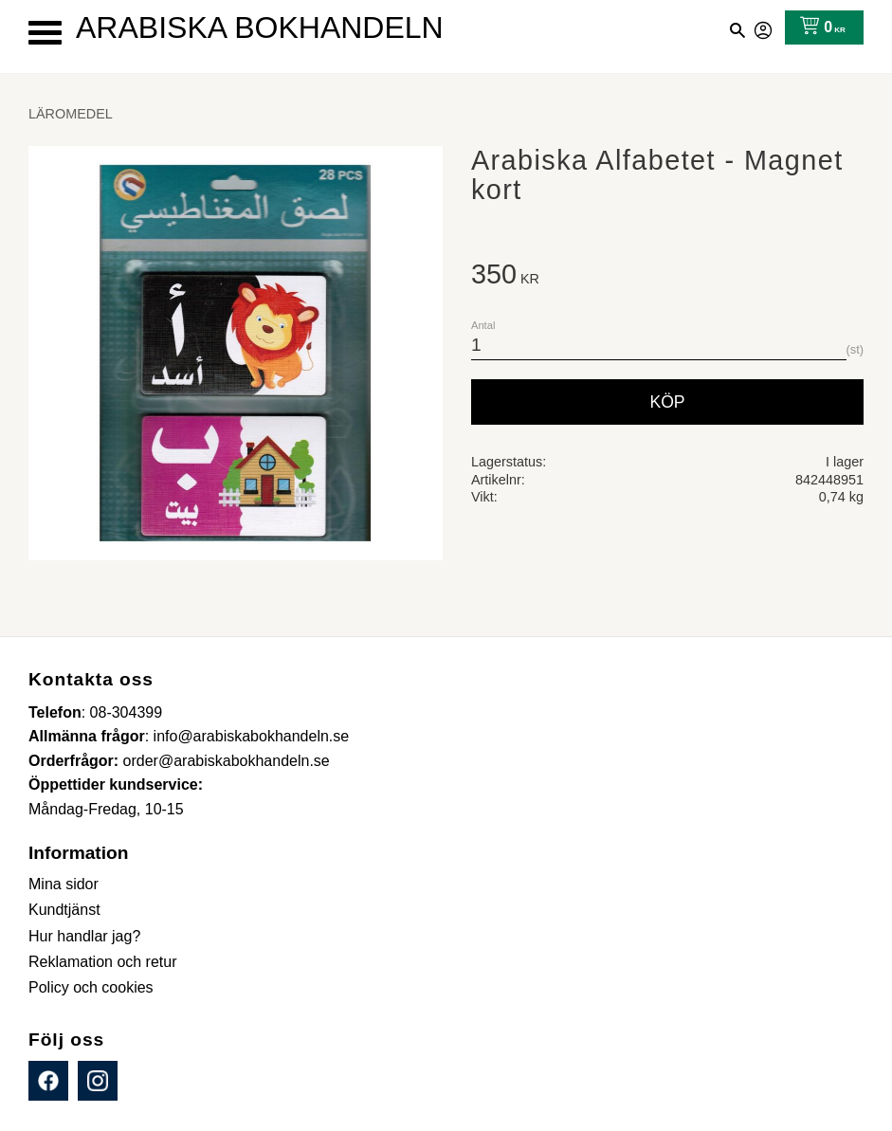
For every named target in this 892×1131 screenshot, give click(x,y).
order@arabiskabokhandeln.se (226, 761)
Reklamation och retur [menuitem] (102, 962)
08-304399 (126, 712)
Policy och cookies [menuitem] (91, 987)
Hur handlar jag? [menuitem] (84, 936)
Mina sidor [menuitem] (63, 884)
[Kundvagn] (818, 27)
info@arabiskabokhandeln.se (252, 736)
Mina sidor (764, 27)
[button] (45, 32)
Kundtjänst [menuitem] (64, 910)
